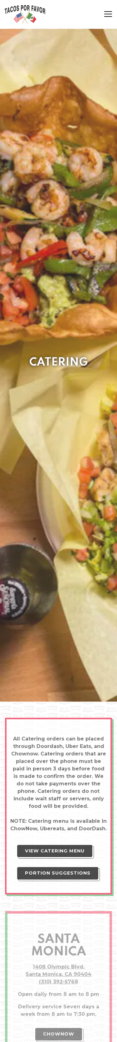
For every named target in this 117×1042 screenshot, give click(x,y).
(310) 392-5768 (58, 919)
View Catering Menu (55, 787)
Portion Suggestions (57, 810)
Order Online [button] (58, 1018)
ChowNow (58, 971)
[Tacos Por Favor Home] (26, 14)
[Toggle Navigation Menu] (108, 14)
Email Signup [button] (58, 1034)
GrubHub (58, 998)
